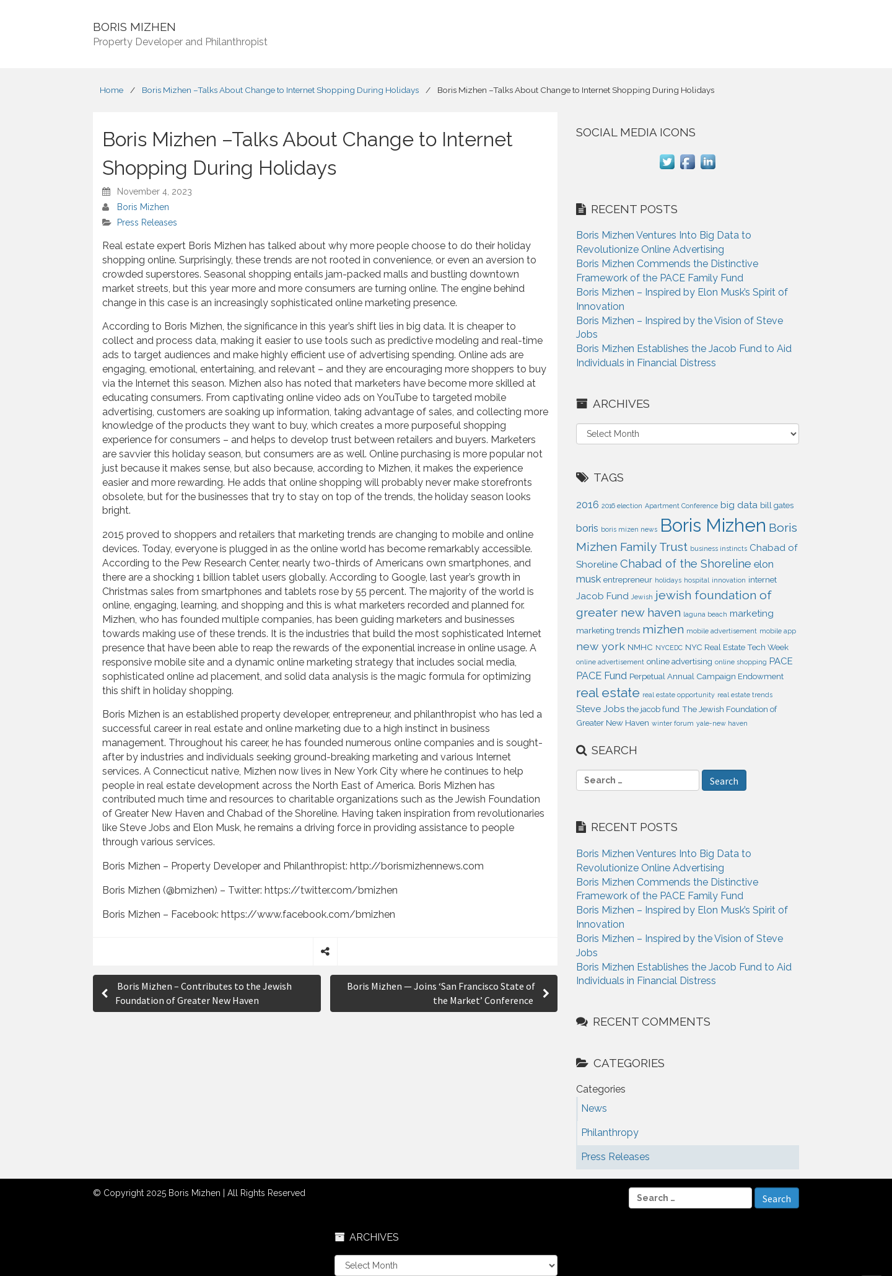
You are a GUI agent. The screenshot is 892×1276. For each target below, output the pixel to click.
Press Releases (147, 222)
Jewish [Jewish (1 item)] (642, 597)
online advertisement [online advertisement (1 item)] (610, 662)
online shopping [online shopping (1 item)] (741, 662)
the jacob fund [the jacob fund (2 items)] (653, 709)
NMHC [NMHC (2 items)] (640, 647)
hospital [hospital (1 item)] (696, 580)
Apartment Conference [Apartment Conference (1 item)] (681, 505)
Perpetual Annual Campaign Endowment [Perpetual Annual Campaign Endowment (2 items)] (706, 676)
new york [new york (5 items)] (600, 646)
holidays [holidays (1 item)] (668, 580)
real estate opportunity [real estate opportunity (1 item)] (678, 694)
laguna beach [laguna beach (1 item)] (705, 614)
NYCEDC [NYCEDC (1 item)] (669, 647)
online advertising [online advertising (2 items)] (679, 661)
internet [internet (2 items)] (762, 579)
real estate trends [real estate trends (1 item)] (744, 694)
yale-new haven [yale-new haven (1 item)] (722, 723)
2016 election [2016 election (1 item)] (621, 505)
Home (111, 90)
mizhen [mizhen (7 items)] (663, 629)
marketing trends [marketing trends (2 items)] (608, 630)
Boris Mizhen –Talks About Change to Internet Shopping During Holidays (280, 90)
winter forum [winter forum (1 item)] (673, 723)
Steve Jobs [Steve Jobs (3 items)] (600, 709)
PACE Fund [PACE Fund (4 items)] (601, 675)
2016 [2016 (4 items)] (587, 504)
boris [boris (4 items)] (587, 528)
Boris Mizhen (143, 207)
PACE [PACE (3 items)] (781, 661)
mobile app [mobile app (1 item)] (777, 631)
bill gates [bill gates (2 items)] (777, 505)
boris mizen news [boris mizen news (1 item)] (629, 529)
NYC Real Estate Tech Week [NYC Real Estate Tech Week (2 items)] (737, 647)
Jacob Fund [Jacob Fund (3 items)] (602, 596)
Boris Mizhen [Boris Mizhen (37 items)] (713, 525)
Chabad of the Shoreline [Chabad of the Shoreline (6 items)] (685, 563)
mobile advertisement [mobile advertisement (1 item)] (721, 631)
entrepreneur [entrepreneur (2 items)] (627, 579)
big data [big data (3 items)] (739, 505)
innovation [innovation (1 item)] (729, 580)
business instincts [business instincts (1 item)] (718, 548)
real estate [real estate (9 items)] (608, 692)
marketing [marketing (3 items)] (752, 613)
